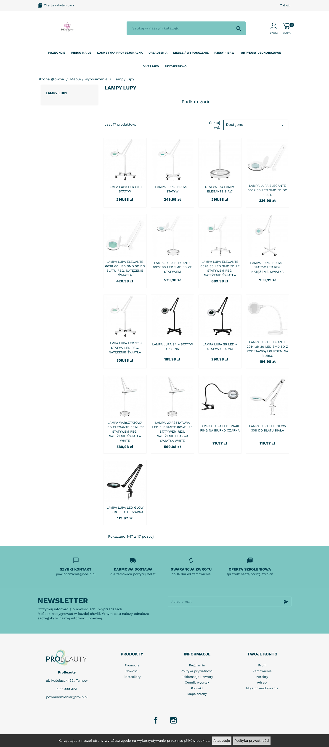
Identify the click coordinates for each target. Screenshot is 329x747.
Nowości (131, 671)
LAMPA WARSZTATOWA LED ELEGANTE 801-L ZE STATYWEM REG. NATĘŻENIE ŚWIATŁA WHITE (125, 431)
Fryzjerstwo (175, 66)
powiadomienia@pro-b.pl (67, 697)
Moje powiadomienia (262, 688)
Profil (262, 665)
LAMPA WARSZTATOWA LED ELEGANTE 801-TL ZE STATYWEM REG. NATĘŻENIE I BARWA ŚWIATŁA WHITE (172, 431)
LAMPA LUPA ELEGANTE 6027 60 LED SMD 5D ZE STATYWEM (172, 267)
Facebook (155, 720)
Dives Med (151, 66)
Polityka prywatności (252, 741)
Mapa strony (197, 694)
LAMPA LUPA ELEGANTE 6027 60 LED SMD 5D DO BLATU (267, 190)
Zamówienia (262, 671)
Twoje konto (262, 654)
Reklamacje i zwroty (197, 677)
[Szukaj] (186, 28)
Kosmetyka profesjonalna (120, 52)
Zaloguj (285, 5)
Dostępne (255, 125)
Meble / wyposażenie (191, 52)
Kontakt (197, 688)
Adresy (262, 682)
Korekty (262, 677)
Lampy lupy (56, 93)
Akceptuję (221, 741)
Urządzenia (158, 52)
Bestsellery (132, 677)
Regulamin (197, 665)
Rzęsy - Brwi (224, 52)
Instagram (173, 720)
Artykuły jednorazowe (261, 52)
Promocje (132, 665)
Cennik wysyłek (197, 682)
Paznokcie (56, 52)
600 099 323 (66, 689)
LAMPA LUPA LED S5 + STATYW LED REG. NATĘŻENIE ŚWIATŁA (125, 347)
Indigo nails (81, 52)
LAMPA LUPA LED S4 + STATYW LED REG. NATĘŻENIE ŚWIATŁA (267, 267)
